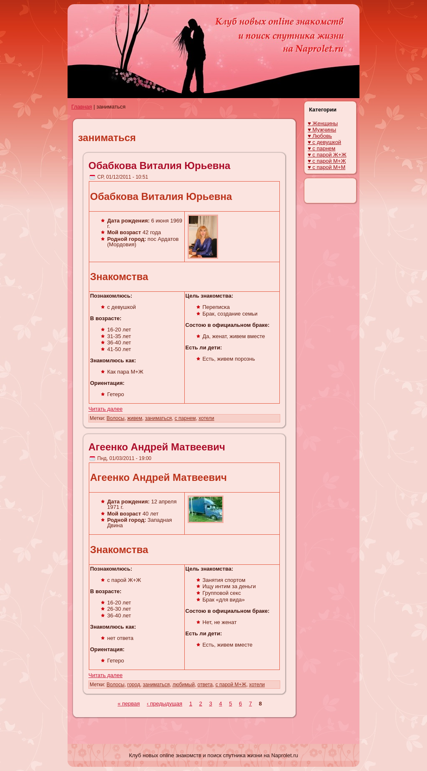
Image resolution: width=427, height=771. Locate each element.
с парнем (185, 418)
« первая (129, 703)
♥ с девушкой (324, 142)
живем (134, 418)
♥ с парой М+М (326, 167)
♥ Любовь (320, 136)
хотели (206, 418)
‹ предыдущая (164, 703)
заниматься (158, 418)
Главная (81, 107)
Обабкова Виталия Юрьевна (159, 165)
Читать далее (105, 409)
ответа (205, 685)
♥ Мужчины (322, 129)
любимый (184, 685)
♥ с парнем (321, 148)
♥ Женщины (323, 123)
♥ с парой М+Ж (327, 161)
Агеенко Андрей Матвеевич (156, 446)
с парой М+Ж (231, 685)
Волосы (116, 418)
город (133, 685)
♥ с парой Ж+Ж (327, 155)
